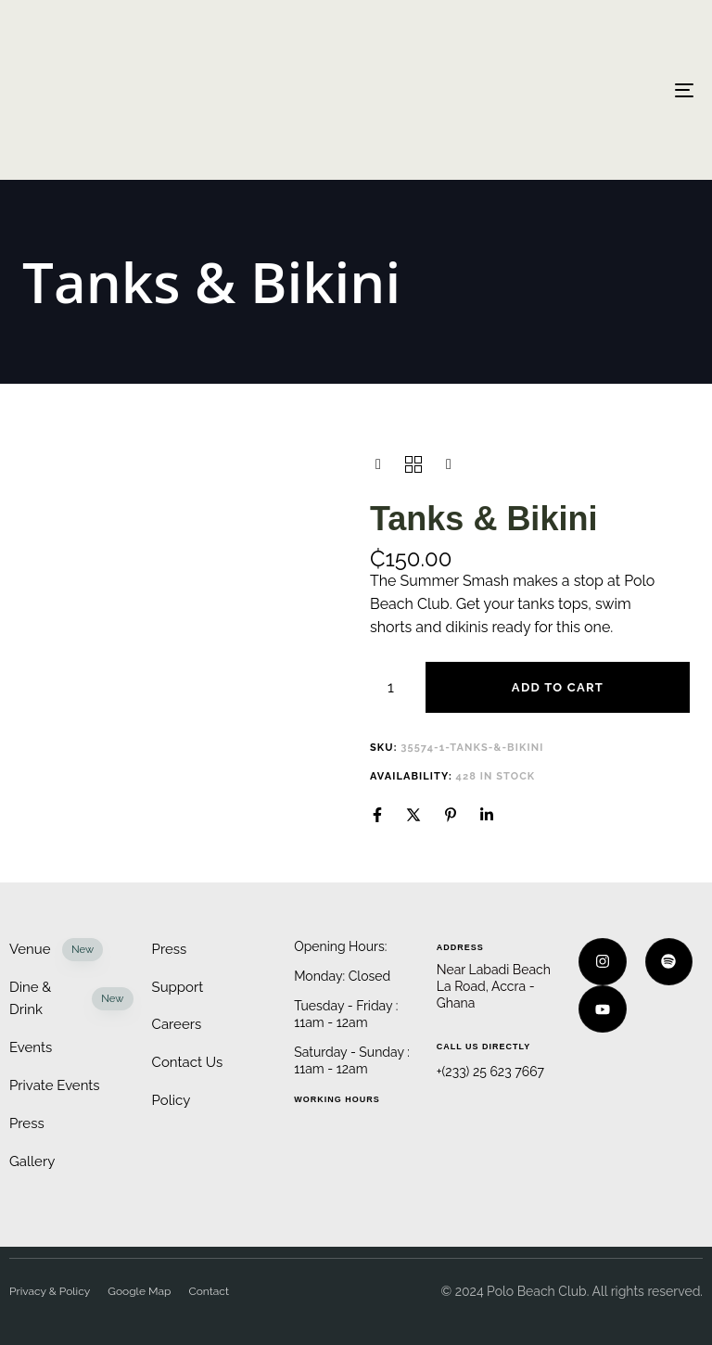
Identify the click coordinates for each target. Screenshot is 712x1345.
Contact (209, 1291)
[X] (413, 814)
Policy (171, 1100)
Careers (177, 1024)
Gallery (32, 1161)
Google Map (139, 1291)
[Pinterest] (450, 814)
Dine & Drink (71, 999)
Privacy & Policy (49, 1291)
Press (26, 1123)
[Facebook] (377, 814)
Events (30, 1047)
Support (178, 987)
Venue (56, 949)
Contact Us (187, 1062)
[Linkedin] (486, 814)
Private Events (54, 1085)
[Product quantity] (391, 688)
